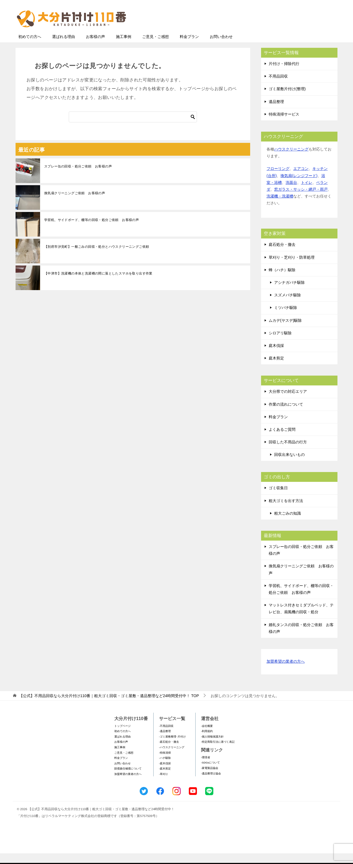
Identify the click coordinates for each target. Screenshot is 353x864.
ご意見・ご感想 (155, 47)
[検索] (133, 127)
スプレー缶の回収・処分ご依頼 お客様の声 (78, 177)
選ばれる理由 (63, 47)
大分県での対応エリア (288, 402)
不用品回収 (278, 87)
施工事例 (123, 47)
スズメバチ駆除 (287, 305)
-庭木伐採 (165, 773)
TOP (109, 706)
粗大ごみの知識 (287, 524)
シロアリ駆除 (280, 343)
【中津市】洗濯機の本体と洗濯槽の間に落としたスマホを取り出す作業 (98, 284)
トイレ (306, 193)
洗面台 (291, 193)
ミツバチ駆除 (285, 318)
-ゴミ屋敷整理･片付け (172, 747)
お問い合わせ (221, 47)
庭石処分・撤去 (282, 255)
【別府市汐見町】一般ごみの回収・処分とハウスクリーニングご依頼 (96, 257)
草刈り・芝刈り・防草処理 (292, 268)
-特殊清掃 (165, 763)
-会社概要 (207, 736)
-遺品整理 (165, 741)
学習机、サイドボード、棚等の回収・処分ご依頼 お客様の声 (91, 230)
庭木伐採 (276, 356)
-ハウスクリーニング (171, 757)
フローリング (278, 179)
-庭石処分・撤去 (169, 752)
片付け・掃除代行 (284, 74)
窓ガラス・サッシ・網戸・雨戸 (301, 200)
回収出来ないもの (289, 465)
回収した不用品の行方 (288, 452)
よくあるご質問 (282, 440)
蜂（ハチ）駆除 (282, 280)
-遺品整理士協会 (211, 784)
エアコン (301, 179)
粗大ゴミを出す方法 (286, 511)
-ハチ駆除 (165, 768)
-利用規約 (207, 741)
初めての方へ (29, 47)
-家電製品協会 (209, 778)
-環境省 (205, 767)
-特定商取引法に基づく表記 (218, 752)
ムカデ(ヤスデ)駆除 (285, 331)
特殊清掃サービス (284, 125)
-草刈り (163, 784)
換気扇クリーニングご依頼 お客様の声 (74, 204)
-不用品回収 (166, 736)
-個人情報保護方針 (212, 747)
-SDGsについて (210, 773)
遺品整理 (276, 112)
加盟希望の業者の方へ (286, 672)
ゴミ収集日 (278, 498)
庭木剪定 (276, 369)
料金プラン (189, 47)
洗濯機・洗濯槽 (280, 207)
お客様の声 (95, 47)
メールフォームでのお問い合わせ (286, 32)
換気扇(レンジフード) (298, 186)
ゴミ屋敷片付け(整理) (287, 99)
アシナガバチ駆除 (289, 293)
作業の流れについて (286, 415)
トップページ (122, 736)
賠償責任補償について (128, 779)
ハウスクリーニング (291, 160)
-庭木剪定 (165, 779)
